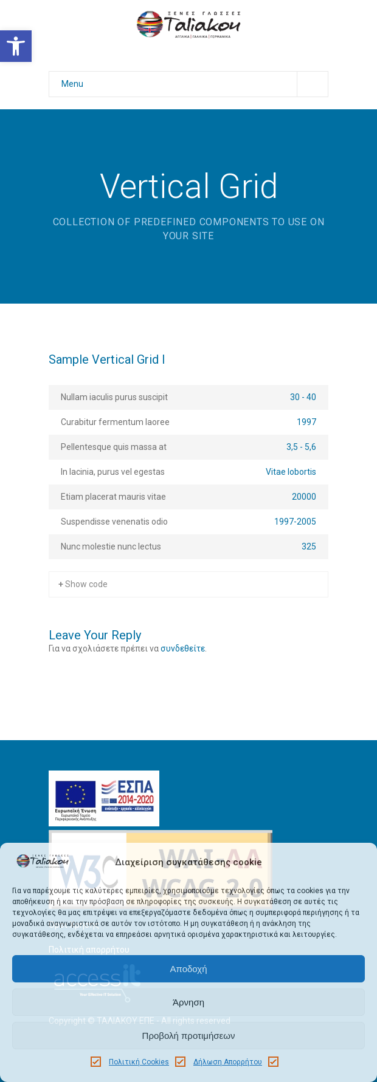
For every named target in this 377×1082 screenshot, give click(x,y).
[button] (16, 46)
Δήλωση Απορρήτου (227, 1062)
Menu (194, 84)
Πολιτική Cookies (139, 1062)
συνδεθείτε (183, 648)
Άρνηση (188, 1002)
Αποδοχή (188, 969)
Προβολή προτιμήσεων (188, 1035)
